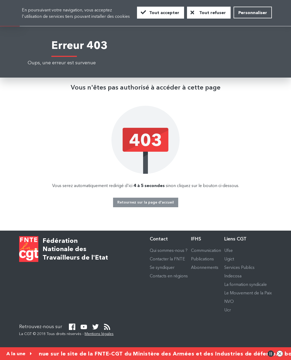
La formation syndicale (245, 284)
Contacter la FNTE (167, 258)
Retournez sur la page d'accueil (145, 202)
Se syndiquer (162, 267)
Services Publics (239, 267)
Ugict (229, 258)
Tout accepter (164, 12)
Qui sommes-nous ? (169, 250)
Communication (206, 250)
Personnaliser (252, 12)
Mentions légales (99, 333)
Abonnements (204, 267)
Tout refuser (212, 12)
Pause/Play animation (271, 353)
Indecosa (233, 275)
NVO (229, 301)
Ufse (228, 250)
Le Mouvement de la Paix (248, 292)
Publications (202, 258)
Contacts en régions (169, 275)
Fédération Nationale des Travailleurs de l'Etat (75, 249)
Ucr (227, 309)
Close (280, 353)
